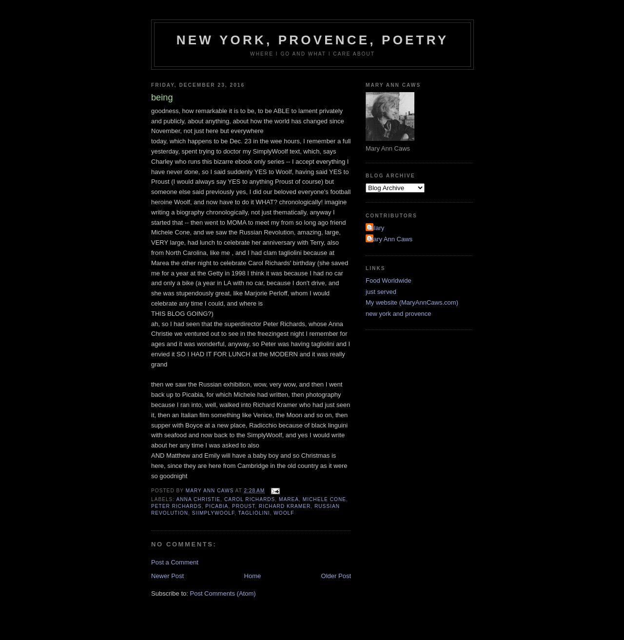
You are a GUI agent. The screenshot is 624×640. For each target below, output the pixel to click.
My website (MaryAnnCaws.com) (412, 302)
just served (381, 291)
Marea (289, 499)
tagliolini (254, 513)
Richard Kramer (285, 506)
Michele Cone (324, 499)
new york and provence (398, 313)
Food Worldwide (388, 280)
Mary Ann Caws (390, 239)
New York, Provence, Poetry (312, 40)
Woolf (283, 513)
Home (252, 576)
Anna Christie (198, 499)
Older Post (336, 576)
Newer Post (167, 576)
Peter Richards (176, 506)
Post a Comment (174, 562)
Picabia (216, 506)
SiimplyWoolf (213, 513)
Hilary (376, 228)
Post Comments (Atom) (223, 593)
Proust (243, 506)
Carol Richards (249, 499)
